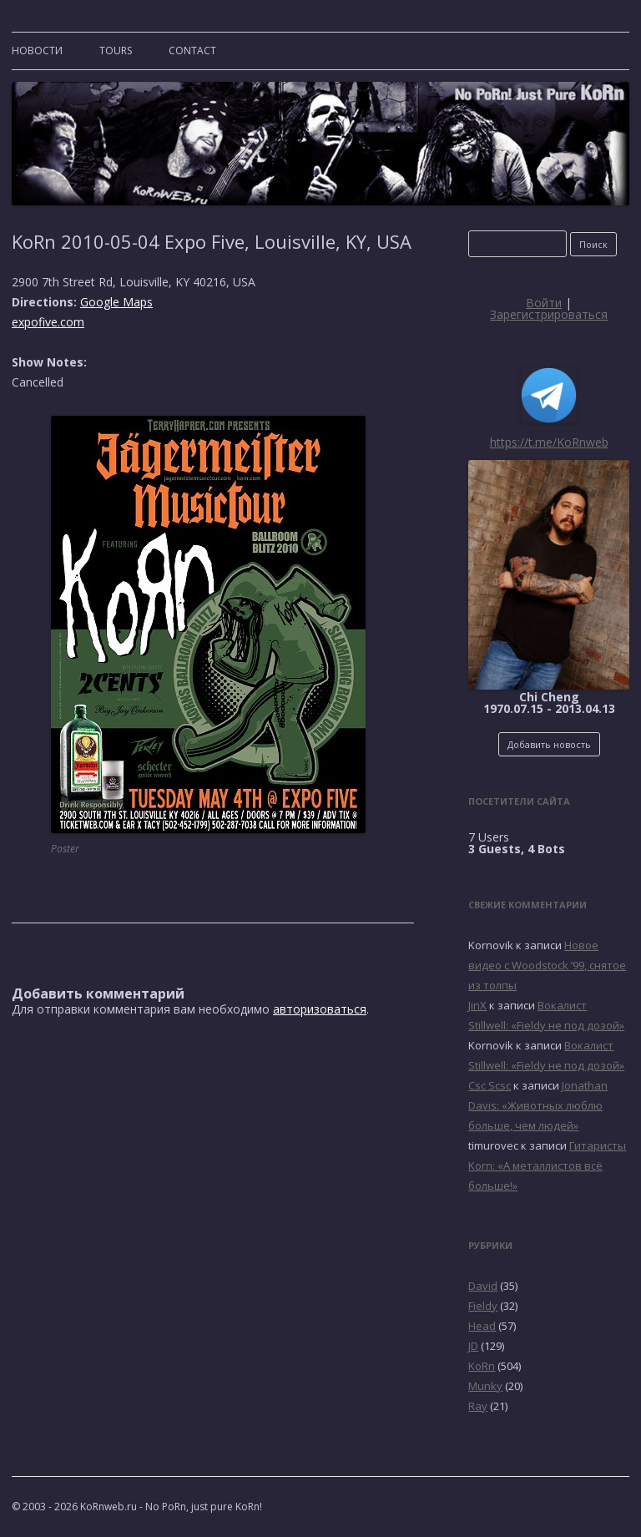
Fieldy (482, 1305)
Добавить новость (549, 744)
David (482, 1285)
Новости (37, 50)
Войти (544, 303)
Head (482, 1325)
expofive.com (48, 322)
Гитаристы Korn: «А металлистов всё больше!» (547, 1165)
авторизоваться (319, 1009)
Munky (485, 1385)
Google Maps (116, 302)
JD (473, 1345)
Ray (477, 1405)
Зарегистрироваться (549, 314)
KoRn (481, 1365)
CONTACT (192, 50)
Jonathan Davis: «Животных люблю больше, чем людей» (538, 1105)
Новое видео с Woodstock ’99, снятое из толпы (547, 965)
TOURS (115, 50)
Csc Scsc (489, 1085)
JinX (477, 1005)
